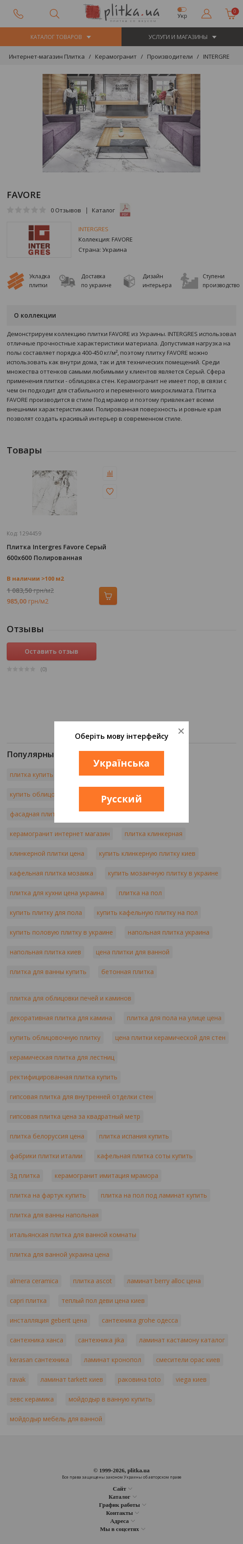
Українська (121, 763)
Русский (121, 799)
